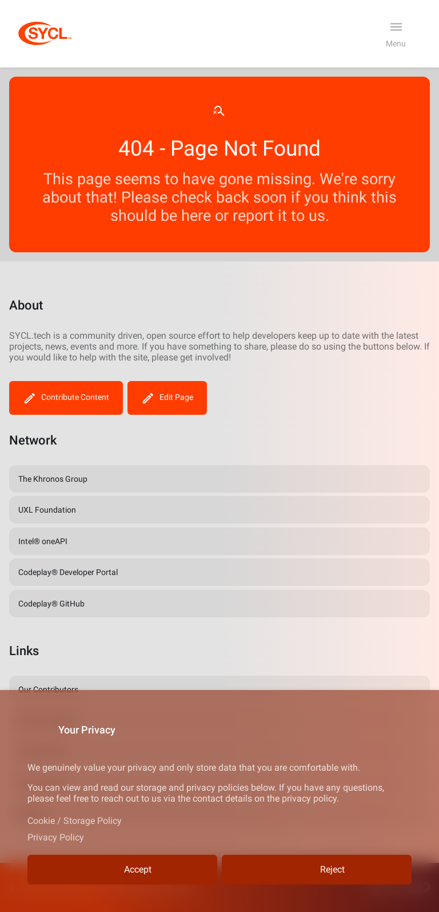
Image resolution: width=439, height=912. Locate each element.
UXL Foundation (47, 509)
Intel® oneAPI (42, 541)
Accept (122, 870)
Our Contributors (48, 689)
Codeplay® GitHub (51, 603)
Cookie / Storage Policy (74, 820)
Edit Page (167, 398)
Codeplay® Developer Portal (68, 572)
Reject (317, 870)
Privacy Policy (55, 837)
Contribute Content (66, 398)
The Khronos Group (52, 478)
